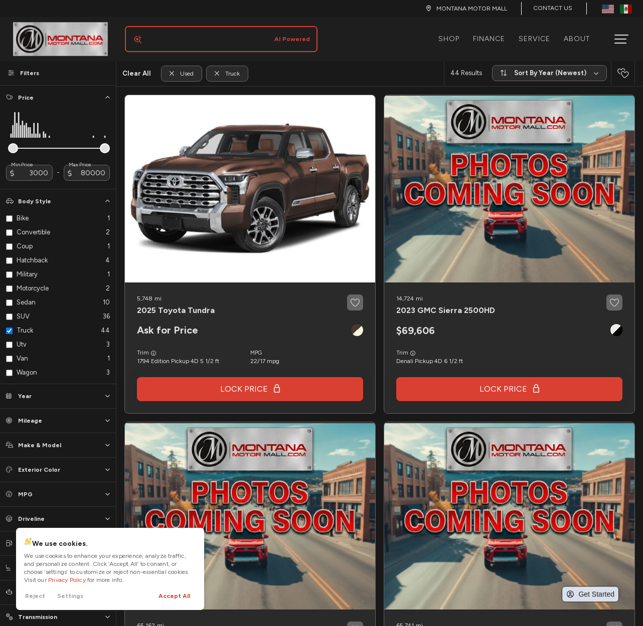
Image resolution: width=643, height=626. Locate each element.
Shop (452, 35)
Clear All (136, 65)
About (581, 35)
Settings (70, 595)
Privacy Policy (67, 579)
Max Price (80, 156)
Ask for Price (167, 322)
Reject (35, 595)
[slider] (13, 140)
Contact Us (552, 8)
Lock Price (244, 381)
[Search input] (217, 35)
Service (538, 35)
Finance (493, 35)
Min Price (22, 156)
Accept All (174, 595)
